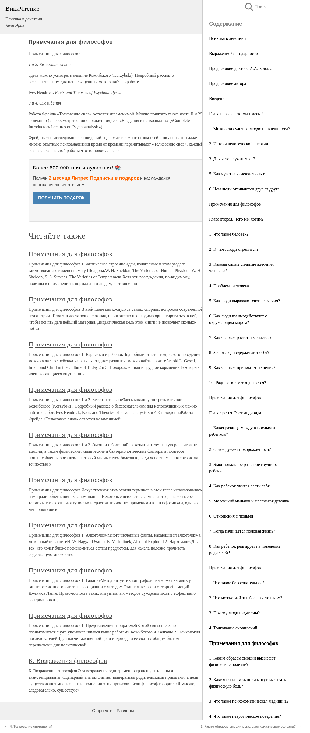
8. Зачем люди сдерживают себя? (239, 352)
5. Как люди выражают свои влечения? (244, 301)
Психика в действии (227, 38)
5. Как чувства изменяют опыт (237, 174)
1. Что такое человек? (228, 234)
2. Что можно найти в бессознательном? (245, 598)
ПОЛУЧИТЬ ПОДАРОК (61, 198)
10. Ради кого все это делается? (237, 382)
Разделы (125, 711)
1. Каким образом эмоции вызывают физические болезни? (248, 726)
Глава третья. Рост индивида (235, 412)
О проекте (102, 711)
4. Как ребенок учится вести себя (239, 486)
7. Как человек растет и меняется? (240, 337)
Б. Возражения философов (68, 660)
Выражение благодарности (233, 53)
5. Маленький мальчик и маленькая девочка (249, 501)
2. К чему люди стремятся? (233, 249)
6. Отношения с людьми (231, 516)
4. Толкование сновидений (233, 628)
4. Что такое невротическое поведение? (245, 716)
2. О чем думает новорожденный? (240, 449)
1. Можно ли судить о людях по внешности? (249, 128)
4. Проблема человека (229, 286)
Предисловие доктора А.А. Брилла (240, 68)
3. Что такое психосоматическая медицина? (248, 701)
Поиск (255, 7)
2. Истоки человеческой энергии (238, 143)
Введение (218, 98)
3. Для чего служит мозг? (232, 159)
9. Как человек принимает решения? (242, 367)
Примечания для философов (235, 204)
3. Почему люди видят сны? (234, 613)
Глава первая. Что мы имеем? (236, 113)
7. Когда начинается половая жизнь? (242, 531)
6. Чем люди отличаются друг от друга (244, 189)
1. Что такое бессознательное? (236, 582)
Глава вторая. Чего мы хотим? (236, 219)
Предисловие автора (227, 83)
